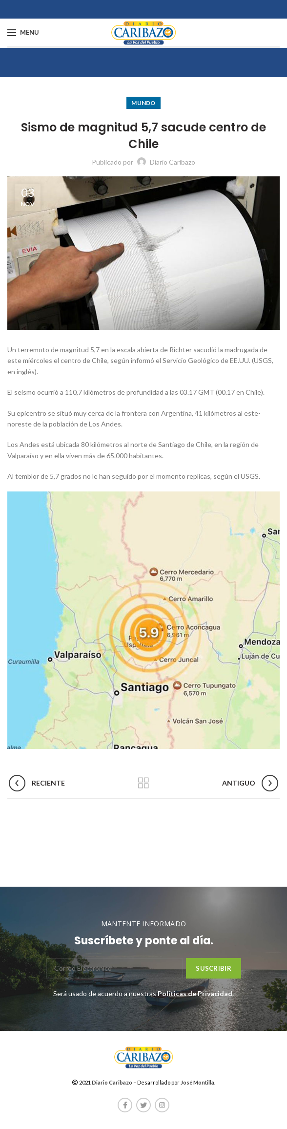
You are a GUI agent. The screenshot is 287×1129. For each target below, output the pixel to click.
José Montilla (197, 1082)
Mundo (143, 103)
